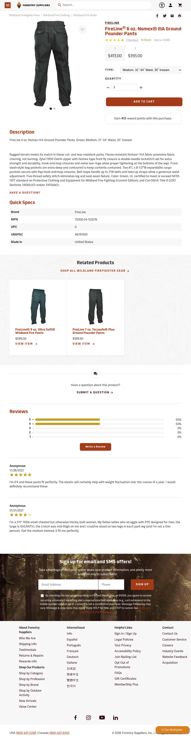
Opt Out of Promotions (122, 665)
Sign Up (142, 584)
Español (72, 640)
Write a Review (95, 447)
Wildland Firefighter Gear (25, 15)
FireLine (112, 23)
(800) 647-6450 (59, 733)
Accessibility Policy (128, 651)
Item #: (162, 40)
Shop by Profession (32, 679)
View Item (26, 344)
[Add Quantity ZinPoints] (141, 87)
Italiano (72, 663)
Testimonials (27, 650)
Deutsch (72, 657)
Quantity (113, 79)
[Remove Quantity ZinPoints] (108, 87)
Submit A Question (95, 392)
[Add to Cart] (144, 101)
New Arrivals (27, 701)
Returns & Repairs (31, 656)
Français (73, 651)
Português (74, 645)
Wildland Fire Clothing (56, 15)
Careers (167, 645)
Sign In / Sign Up (126, 634)
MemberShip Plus (126, 684)
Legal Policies (124, 640)
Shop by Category (31, 673)
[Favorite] (82, 29)
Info (69, 634)
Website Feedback (174, 657)
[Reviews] (121, 40)
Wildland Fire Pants (85, 15)
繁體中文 (73, 680)
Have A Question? (25, 193)
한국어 (71, 686)
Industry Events (172, 651)
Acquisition (170, 663)
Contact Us (170, 634)
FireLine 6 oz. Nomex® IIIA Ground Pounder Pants (143, 31)
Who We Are (27, 638)
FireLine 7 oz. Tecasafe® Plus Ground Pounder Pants (94, 331)
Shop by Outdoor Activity (30, 693)
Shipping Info (28, 644)
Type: (109, 70)
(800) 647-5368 (26, 733)
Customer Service (174, 640)
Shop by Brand (28, 685)
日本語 (71, 669)
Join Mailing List (126, 657)
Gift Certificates (125, 679)
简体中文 (73, 674)
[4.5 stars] (115, 40)
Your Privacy (123, 645)
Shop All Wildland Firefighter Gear (95, 271)
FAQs (118, 673)
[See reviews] (132, 40)
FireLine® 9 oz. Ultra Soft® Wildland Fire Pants (35, 331)
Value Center (28, 707)
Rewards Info (28, 661)
